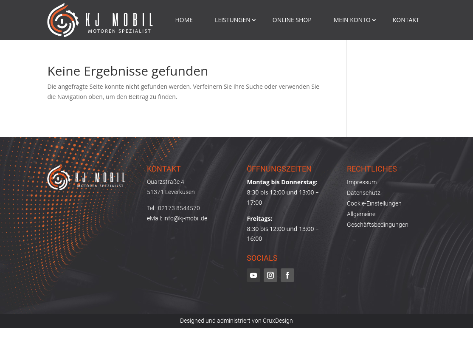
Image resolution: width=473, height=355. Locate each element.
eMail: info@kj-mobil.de (177, 218)
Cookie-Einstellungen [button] (374, 203)
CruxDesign (278, 320)
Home (184, 20)
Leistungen (233, 20)
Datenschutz (363, 192)
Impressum (362, 182)
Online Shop (292, 20)
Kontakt (406, 20)
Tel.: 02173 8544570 (173, 208)
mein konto (352, 20)
